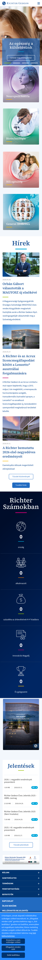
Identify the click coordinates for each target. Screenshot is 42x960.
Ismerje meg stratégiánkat (21, 57)
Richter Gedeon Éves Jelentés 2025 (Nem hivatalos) (19, 813)
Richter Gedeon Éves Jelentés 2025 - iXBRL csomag (20, 797)
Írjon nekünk (9, 906)
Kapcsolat (7, 901)
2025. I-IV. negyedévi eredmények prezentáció (19, 829)
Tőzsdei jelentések (21, 845)
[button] (3, 36)
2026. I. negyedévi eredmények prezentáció (18, 781)
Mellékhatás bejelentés (15, 911)
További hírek (21, 485)
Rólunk (5, 872)
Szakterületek (9, 878)
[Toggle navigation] (38, 3)
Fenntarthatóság (10, 889)
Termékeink (7, 883)
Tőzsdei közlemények (21, 476)
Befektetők (7, 894)
